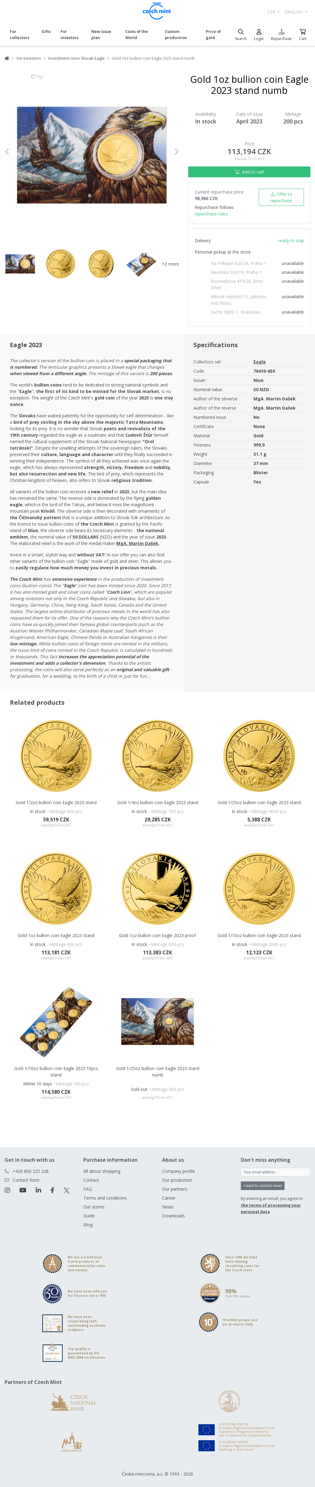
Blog (88, 1225)
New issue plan (101, 34)
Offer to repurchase (281, 197)
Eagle (259, 362)
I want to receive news (263, 1185)
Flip (37, 79)
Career (168, 1198)
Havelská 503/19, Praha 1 (236, 272)
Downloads (173, 1216)
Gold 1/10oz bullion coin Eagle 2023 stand (259, 935)
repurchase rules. (212, 214)
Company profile (178, 1171)
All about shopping (101, 1171)
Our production (177, 1180)
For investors (69, 34)
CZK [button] (272, 12)
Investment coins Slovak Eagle (76, 58)
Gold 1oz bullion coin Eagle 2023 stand (56, 935)
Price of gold (213, 34)
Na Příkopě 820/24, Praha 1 (238, 263)
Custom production (176, 34)
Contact (91, 1180)
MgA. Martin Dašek (137, 543)
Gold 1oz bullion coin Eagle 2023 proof (157, 935)
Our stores (94, 1207)
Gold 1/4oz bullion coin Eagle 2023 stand (157, 802)
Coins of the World (136, 34)
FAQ (87, 1189)
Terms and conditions (105, 1198)
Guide (89, 1216)
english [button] (294, 12)
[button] (18, 152)
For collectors (19, 34)
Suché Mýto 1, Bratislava (235, 312)
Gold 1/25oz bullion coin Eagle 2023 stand (259, 802)
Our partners (174, 1189)
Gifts (46, 31)
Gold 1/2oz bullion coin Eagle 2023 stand (56, 802)
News (167, 1207)
